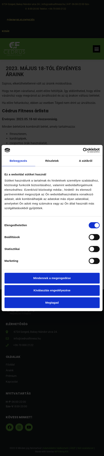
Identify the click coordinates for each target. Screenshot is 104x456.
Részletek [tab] (52, 160)
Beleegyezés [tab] (18, 160)
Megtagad (52, 302)
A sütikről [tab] (85, 160)
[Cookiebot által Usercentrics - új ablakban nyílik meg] (83, 150)
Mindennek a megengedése (52, 278)
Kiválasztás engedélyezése (52, 290)
